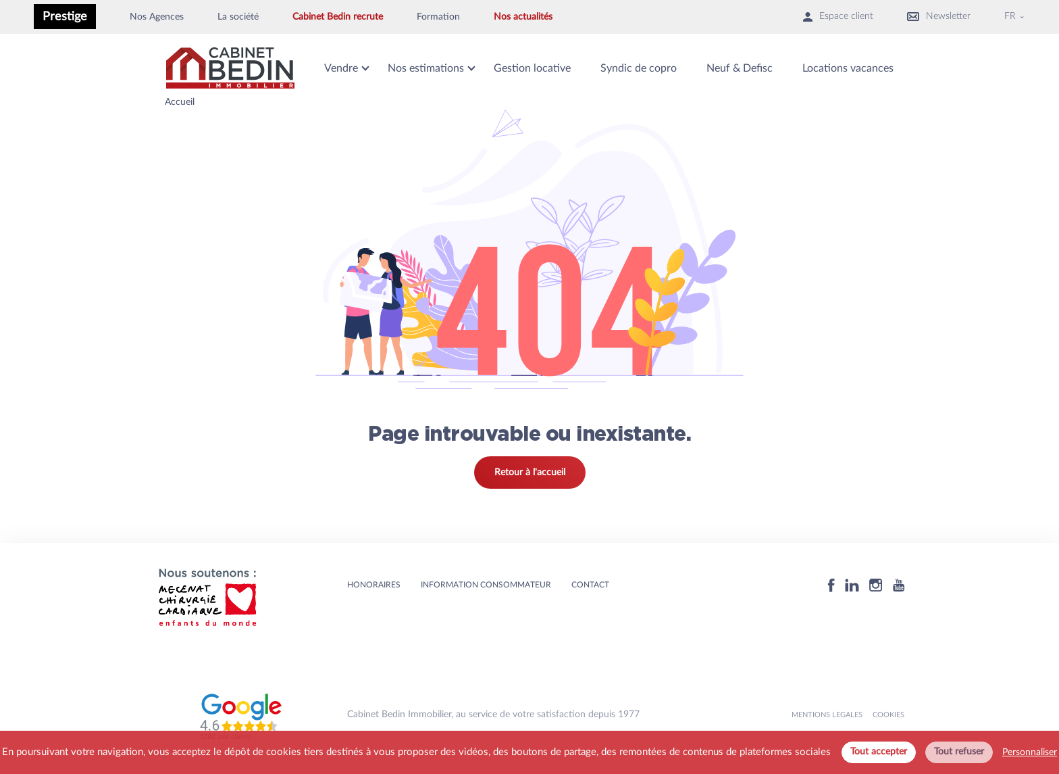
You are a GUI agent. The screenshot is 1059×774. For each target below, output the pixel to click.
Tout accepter (878, 751)
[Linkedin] (852, 585)
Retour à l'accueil (529, 472)
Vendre (341, 68)
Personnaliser (1029, 752)
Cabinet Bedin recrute (337, 17)
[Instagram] (876, 585)
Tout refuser (959, 751)
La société (238, 17)
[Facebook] (831, 585)
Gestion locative (532, 68)
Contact (590, 585)
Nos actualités (523, 17)
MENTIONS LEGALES (827, 715)
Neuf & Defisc (739, 68)
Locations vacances (848, 68)
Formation (438, 17)
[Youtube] (898, 585)
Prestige (65, 16)
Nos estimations (426, 68)
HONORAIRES (374, 585)
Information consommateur (486, 585)
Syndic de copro (638, 68)
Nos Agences (157, 17)
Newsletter (939, 16)
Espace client (838, 16)
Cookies (888, 715)
